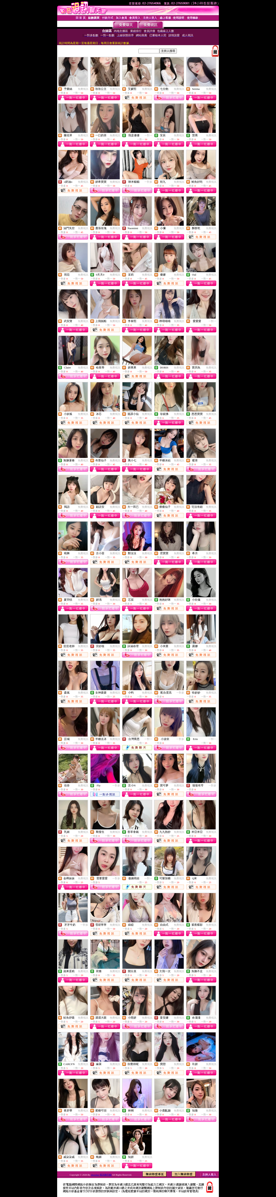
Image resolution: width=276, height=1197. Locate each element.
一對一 (148, 135)
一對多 (148, 181)
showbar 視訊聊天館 (101, 1174)
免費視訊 (83, 88)
